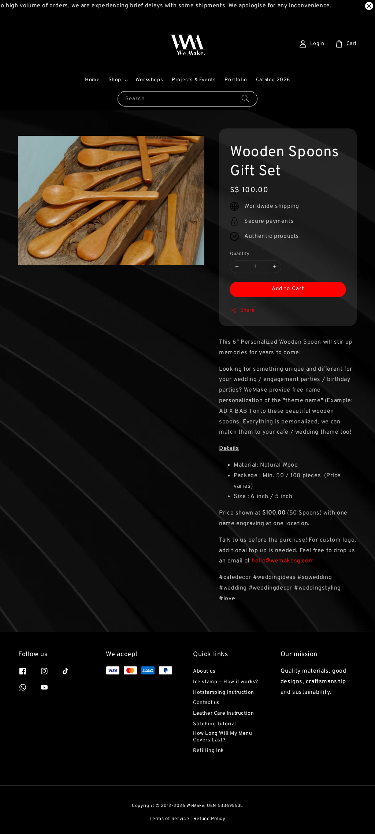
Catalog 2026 (273, 80)
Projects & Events (194, 80)
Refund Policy (209, 819)
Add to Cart (288, 288)
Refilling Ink (208, 751)
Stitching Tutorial (214, 724)
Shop (114, 80)
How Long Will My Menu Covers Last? (222, 736)
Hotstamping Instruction (223, 692)
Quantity (239, 254)
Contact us (206, 703)
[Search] (245, 98)
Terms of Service (169, 819)
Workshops (149, 80)
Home (92, 80)
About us (204, 671)
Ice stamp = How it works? (225, 682)
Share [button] (242, 310)
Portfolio (235, 80)
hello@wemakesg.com (283, 561)
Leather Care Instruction (223, 713)
